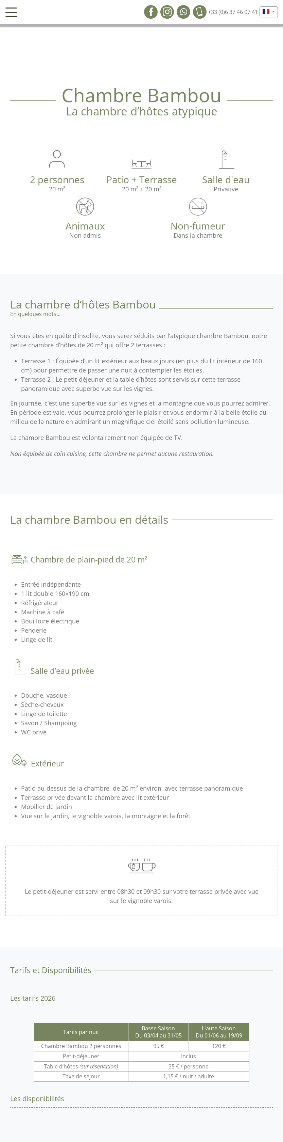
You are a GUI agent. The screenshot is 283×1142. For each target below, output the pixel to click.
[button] (269, 12)
